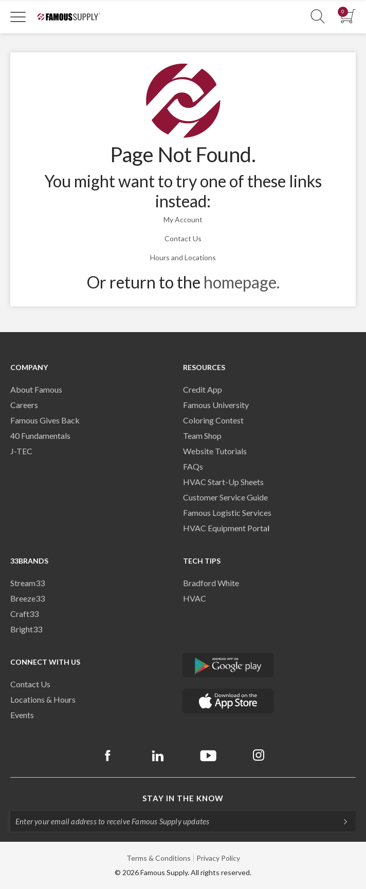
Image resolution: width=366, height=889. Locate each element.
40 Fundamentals (40, 435)
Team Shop (202, 435)
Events (22, 715)
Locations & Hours (43, 699)
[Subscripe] (340, 821)
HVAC (194, 598)
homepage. (242, 282)
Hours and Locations (183, 257)
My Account (183, 219)
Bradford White (211, 583)
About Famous (36, 389)
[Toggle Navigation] (18, 16)
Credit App (202, 389)
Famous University (216, 405)
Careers (24, 405)
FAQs (193, 466)
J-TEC (21, 451)
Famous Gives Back (45, 420)
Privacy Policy (218, 858)
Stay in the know (183, 798)
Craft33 (24, 614)
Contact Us (183, 238)
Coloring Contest (213, 420)
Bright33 (26, 629)
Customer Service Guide (225, 497)
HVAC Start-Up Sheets (223, 482)
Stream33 (27, 583)
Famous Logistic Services (227, 512)
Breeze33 (27, 598)
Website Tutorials (215, 451)
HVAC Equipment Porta (225, 528)
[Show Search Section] (317, 16)
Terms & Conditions (158, 858)
